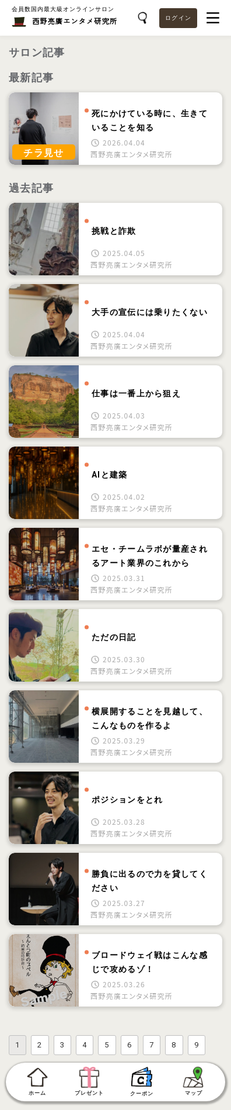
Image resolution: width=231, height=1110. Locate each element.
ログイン (178, 18)
